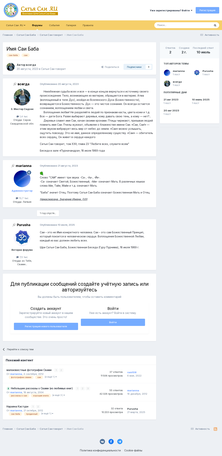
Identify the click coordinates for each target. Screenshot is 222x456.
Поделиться (110, 66)
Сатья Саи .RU (15, 25)
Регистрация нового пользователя (46, 326)
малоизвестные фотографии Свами (29, 370)
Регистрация (207, 10)
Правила (88, 25)
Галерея (71, 25)
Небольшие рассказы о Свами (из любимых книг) (42, 388)
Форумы (37, 27)
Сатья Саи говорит (53, 68)
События (54, 25)
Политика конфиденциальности (100, 450)
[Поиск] (174, 25)
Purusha (208, 70)
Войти (113, 322)
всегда (177, 81)
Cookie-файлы (133, 450)
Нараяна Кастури (17, 406)
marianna (179, 70)
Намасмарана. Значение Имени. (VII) (63, 199)
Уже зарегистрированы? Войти (171, 10)
